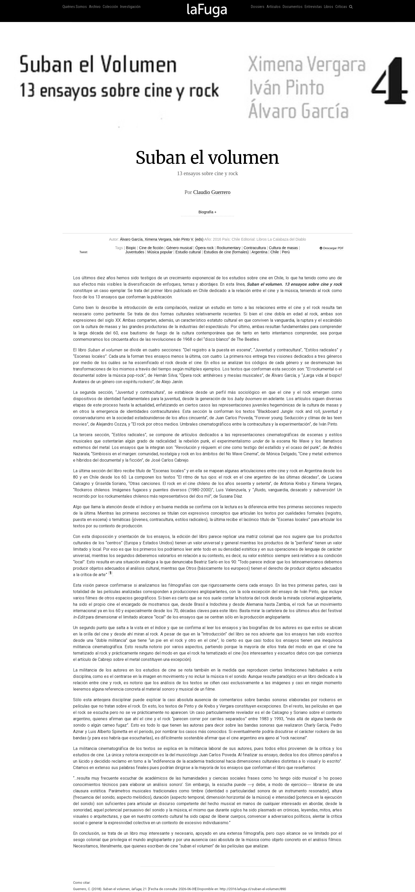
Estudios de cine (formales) (226, 252)
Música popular (159, 252)
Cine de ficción (151, 248)
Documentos (293, 7)
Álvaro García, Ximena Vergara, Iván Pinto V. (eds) (161, 239)
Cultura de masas (283, 248)
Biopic (131, 248)
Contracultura (254, 248)
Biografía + (207, 212)
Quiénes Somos (74, 7)
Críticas (341, 7)
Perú (286, 252)
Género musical (179, 248)
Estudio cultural (188, 252)
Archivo (95, 7)
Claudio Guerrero (212, 192)
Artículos (274, 7)
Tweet (83, 252)
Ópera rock (204, 248)
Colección (110, 7)
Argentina (259, 252)
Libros (328, 7)
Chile (274, 252)
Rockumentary (229, 248)
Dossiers (257, 7)
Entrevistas (313, 7)
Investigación (130, 7)
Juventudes (134, 252)
